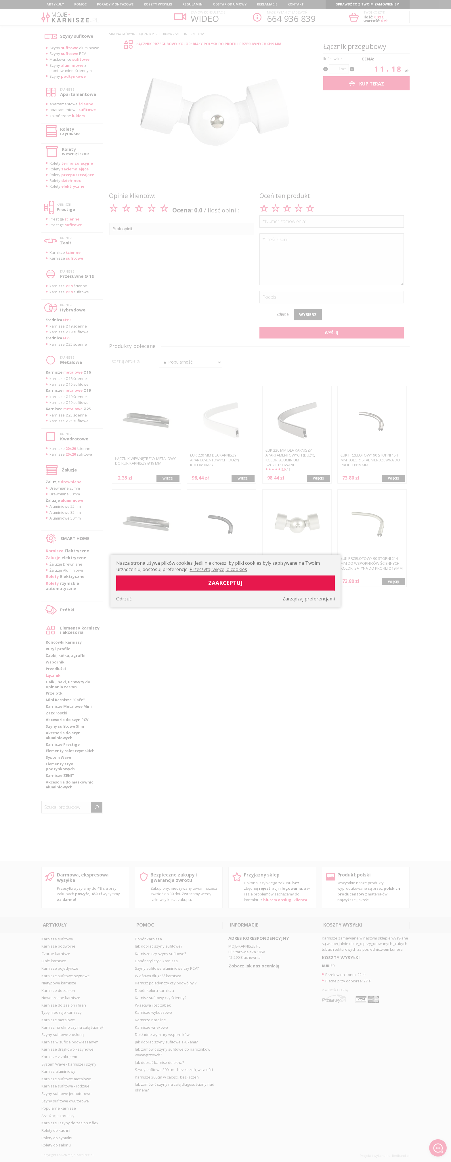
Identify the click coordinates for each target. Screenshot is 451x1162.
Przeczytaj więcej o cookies (218, 569)
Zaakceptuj (225, 583)
